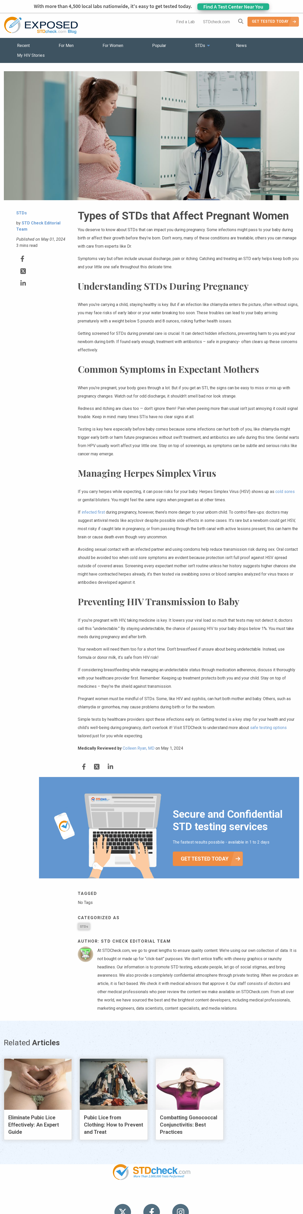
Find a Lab (185, 21)
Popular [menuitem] (159, 45)
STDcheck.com (216, 21)
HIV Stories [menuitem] (138, 1196)
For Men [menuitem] (66, 45)
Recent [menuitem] (23, 45)
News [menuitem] (241, 45)
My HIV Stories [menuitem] (31, 55)
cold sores (285, 491)
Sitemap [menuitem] (192, 1196)
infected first (93, 512)
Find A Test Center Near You (233, 6)
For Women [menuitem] (113, 45)
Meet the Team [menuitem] (221, 1196)
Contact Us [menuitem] (166, 1196)
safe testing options (268, 727)
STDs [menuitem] (200, 45)
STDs (84, 926)
